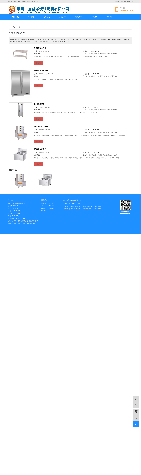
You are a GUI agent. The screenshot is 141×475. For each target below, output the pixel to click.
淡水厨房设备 (102, 54)
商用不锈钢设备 (44, 51)
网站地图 (123, 1)
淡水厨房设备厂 (112, 54)
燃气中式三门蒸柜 (41, 126)
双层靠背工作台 (40, 48)
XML (132, 1)
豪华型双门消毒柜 (41, 70)
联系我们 (109, 17)
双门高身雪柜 (39, 104)
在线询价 (39, 63)
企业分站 (117, 1)
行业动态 (47, 17)
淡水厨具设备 (93, 54)
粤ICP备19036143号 (74, 203)
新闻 (20, 27)
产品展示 (62, 17)
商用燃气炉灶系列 (44, 130)
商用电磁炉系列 (44, 152)
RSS (128, 1)
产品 (13, 27)
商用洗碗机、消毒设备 (46, 74)
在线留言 (94, 17)
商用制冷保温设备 (44, 107)
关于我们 (31, 17)
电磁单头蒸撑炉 (40, 149)
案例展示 (78, 17)
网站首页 (15, 17)
